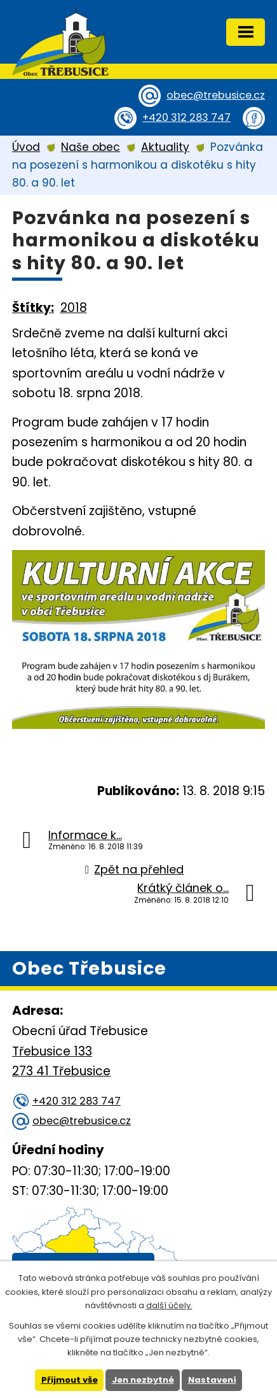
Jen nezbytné (143, 1380)
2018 (73, 307)
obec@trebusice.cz (215, 95)
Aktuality (165, 147)
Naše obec (90, 147)
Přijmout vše (69, 1380)
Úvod (26, 147)
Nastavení (212, 1380)
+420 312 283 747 (186, 117)
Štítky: (33, 307)
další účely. (169, 1305)
